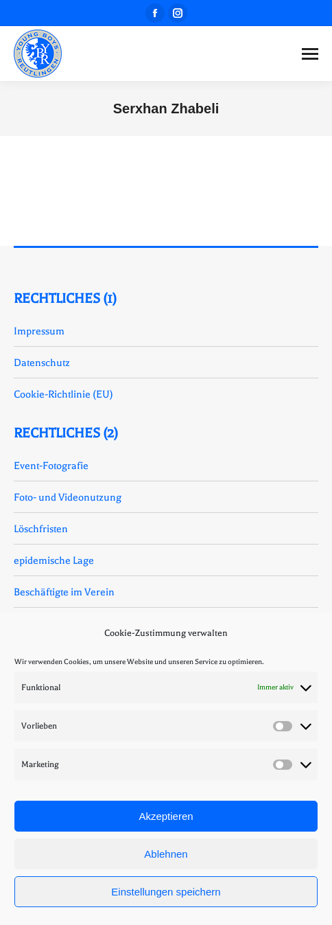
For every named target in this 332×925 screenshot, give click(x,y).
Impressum (39, 331)
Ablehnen (165, 854)
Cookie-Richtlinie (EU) (63, 394)
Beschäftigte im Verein (64, 592)
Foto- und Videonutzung (67, 497)
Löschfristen (41, 529)
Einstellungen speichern (165, 892)
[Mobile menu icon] (310, 54)
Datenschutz (42, 362)
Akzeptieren (166, 816)
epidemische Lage (54, 560)
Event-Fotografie (51, 465)
